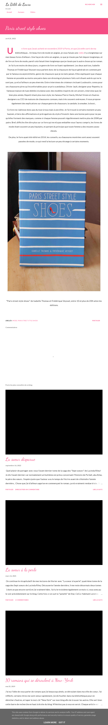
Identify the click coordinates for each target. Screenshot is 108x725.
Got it (62, 722)
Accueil (8, 12)
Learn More (50, 722)
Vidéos (31, 12)
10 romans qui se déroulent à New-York (39, 680)
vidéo (81, 52)
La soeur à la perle (20, 569)
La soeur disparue (20, 459)
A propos (20, 12)
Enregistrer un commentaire (27, 489)
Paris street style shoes (28, 320)
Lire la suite (98, 489)
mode (15, 320)
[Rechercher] (90, 4)
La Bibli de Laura (18, 4)
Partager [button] (96, 320)
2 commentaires (21, 600)
